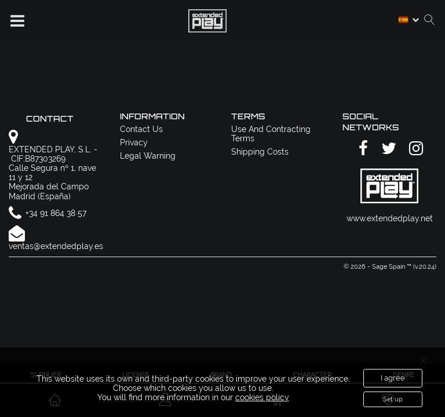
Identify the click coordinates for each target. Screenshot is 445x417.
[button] (17, 20)
